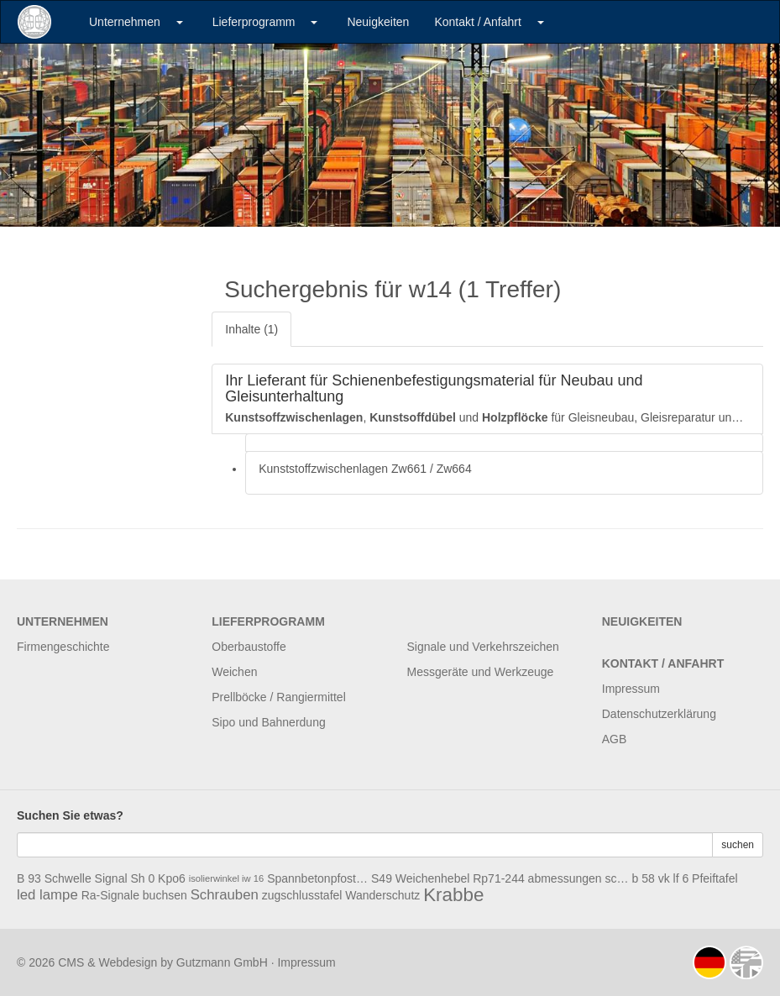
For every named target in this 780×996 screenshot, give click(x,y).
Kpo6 (172, 878)
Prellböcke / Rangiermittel (279, 697)
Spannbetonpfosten (317, 878)
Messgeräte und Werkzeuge (480, 672)
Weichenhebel (432, 878)
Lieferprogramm (254, 22)
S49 (381, 878)
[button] (179, 22)
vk (664, 878)
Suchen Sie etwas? (70, 815)
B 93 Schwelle (54, 878)
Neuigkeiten (378, 22)
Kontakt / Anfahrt (477, 22)
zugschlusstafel (302, 895)
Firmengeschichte (63, 646)
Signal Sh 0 (125, 878)
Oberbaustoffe (248, 646)
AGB (614, 739)
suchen (737, 845)
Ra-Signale (110, 895)
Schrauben (225, 895)
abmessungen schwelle (578, 878)
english (746, 962)
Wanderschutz (382, 895)
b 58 (643, 878)
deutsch (709, 962)
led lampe (47, 895)
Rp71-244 (499, 878)
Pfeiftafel (714, 878)
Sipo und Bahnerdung (268, 722)
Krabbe (453, 895)
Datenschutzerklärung (659, 714)
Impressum (631, 688)
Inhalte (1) (251, 329)
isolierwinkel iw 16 (226, 878)
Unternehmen (124, 22)
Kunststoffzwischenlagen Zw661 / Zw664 (365, 468)
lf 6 (681, 878)
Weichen (234, 672)
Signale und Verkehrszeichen (483, 646)
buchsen (165, 895)
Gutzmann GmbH (222, 962)
